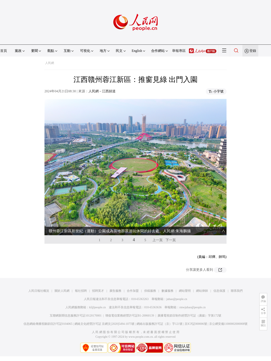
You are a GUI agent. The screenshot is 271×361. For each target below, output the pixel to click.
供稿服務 (150, 290)
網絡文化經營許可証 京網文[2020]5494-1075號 (105, 323)
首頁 (3, 51)
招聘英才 (98, 290)
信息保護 (219, 290)
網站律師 (202, 290)
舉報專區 (179, 51)
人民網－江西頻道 (102, 91)
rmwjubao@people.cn (192, 307)
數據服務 (167, 290)
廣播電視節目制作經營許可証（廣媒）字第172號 (189, 315)
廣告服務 (115, 290)
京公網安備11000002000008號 (228, 323)
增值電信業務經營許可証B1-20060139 (129, 315)
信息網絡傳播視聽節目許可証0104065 (48, 323)
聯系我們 (237, 290)
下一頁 (171, 240)
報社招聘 (81, 290)
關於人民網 (62, 290)
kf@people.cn (97, 307)
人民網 (49, 63)
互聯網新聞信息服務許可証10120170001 (76, 315)
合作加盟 (133, 290)
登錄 (252, 51)
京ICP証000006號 (196, 323)
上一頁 (157, 240)
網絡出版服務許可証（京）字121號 (160, 323)
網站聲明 (185, 290)
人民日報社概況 (38, 290)
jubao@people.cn (176, 299)
